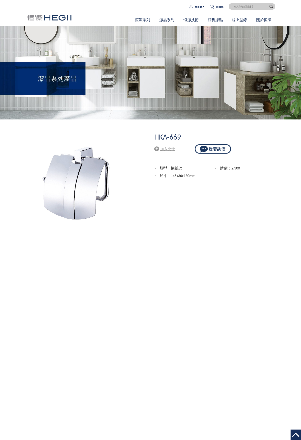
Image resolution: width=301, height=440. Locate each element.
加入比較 (164, 148)
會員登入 (200, 7)
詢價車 (219, 7)
